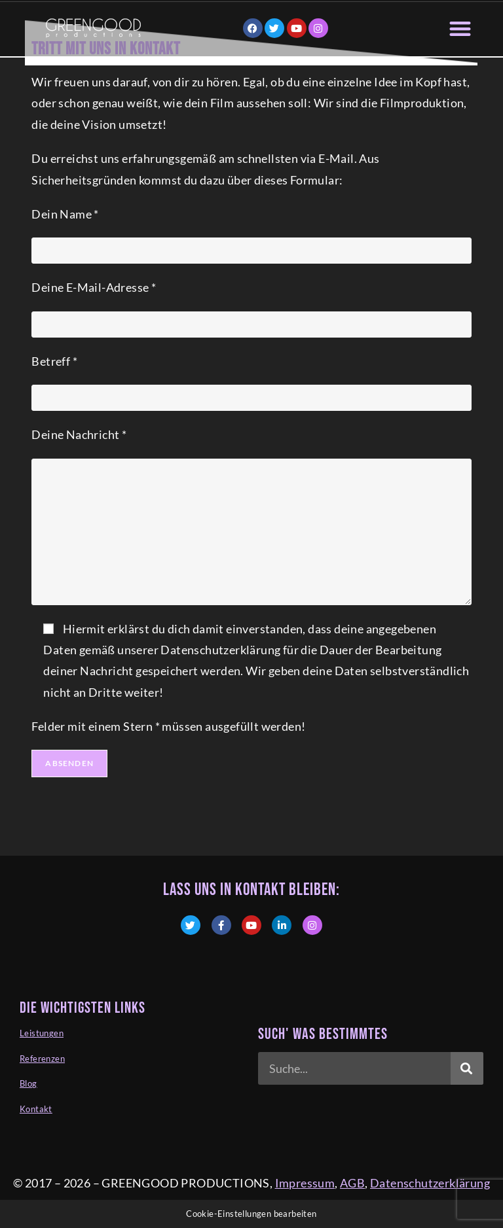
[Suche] (467, 1068)
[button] (460, 28)
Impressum (305, 1183)
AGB (352, 1183)
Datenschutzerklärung (430, 1183)
